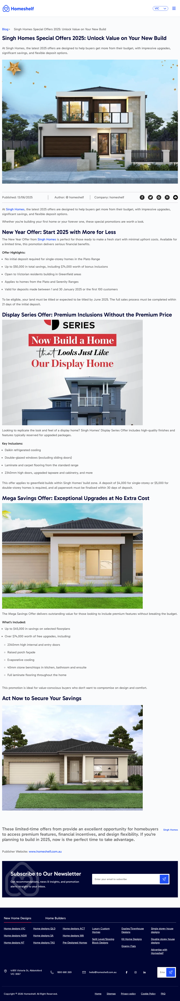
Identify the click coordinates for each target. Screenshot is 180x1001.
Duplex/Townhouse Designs (132, 930)
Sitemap (111, 993)
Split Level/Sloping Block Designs (103, 941)
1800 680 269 (64, 972)
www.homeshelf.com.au (45, 851)
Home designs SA (43, 935)
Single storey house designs (162, 930)
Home (98, 993)
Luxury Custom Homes (101, 930)
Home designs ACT (74, 928)
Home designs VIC (14, 928)
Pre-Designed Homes (75, 942)
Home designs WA (73, 935)
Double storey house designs (163, 941)
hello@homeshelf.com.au (103, 972)
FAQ (163, 993)
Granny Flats (128, 946)
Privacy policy (128, 993)
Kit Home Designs (131, 939)
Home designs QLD (44, 928)
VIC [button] (160, 8)
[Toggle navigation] (173, 8)
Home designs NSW (15, 935)
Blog (5, 29)
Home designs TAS (44, 942)
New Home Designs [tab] (17, 918)
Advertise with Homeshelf (159, 951)
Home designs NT (14, 942)
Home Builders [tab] (55, 918)
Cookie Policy (148, 993)
